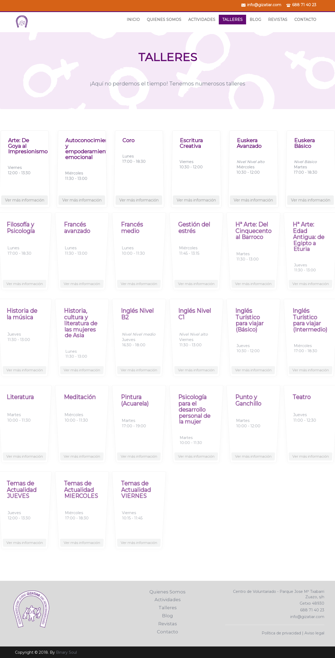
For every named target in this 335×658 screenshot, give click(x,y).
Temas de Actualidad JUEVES (22, 495)
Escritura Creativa (190, 141)
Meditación (80, 404)
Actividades (201, 19)
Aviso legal (314, 633)
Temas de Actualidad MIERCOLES (81, 495)
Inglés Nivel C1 (194, 320)
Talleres (232, 19)
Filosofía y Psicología (21, 233)
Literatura (20, 404)
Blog (255, 19)
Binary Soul (66, 652)
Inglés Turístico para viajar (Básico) (250, 324)
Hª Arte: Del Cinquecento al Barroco (253, 236)
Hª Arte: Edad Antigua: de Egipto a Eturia (308, 241)
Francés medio (132, 233)
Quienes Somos (164, 19)
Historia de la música (22, 320)
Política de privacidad (281, 633)
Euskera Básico (303, 141)
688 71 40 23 (304, 4)
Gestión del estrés (194, 233)
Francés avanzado (77, 233)
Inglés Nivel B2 (137, 320)
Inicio (133, 19)
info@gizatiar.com (264, 4)
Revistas (277, 19)
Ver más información (25, 196)
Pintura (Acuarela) (135, 406)
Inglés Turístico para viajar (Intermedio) (310, 324)
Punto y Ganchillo (249, 406)
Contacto (305, 19)
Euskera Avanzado (248, 141)
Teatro (303, 404)
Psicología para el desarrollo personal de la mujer (194, 413)
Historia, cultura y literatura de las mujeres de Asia (80, 327)
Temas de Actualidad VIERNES (136, 495)
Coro (127, 138)
